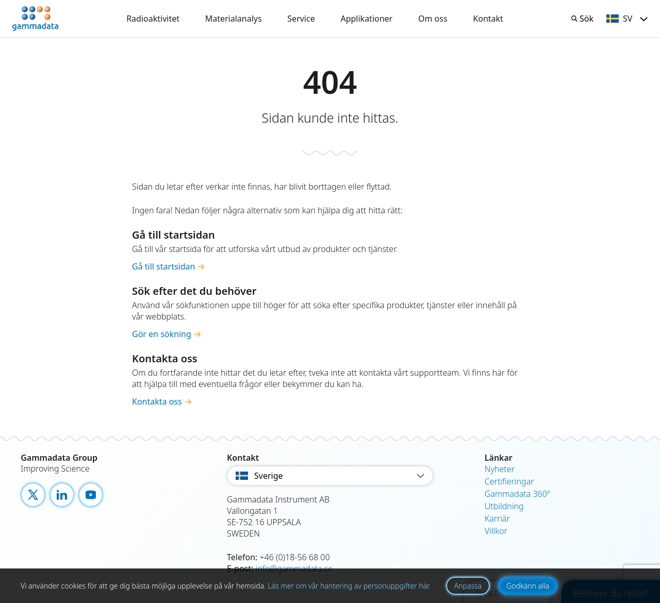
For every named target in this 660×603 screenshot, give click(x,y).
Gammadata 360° (518, 493)
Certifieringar (509, 481)
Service (301, 18)
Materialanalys (233, 18)
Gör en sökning (161, 334)
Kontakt (488, 18)
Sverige (330, 476)
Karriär (497, 518)
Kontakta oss (157, 401)
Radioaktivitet (152, 18)
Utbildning (504, 506)
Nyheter (500, 469)
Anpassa (468, 586)
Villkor (496, 531)
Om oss (433, 18)
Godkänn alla (527, 586)
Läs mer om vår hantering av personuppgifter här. (349, 586)
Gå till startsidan (163, 266)
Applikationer (366, 18)
